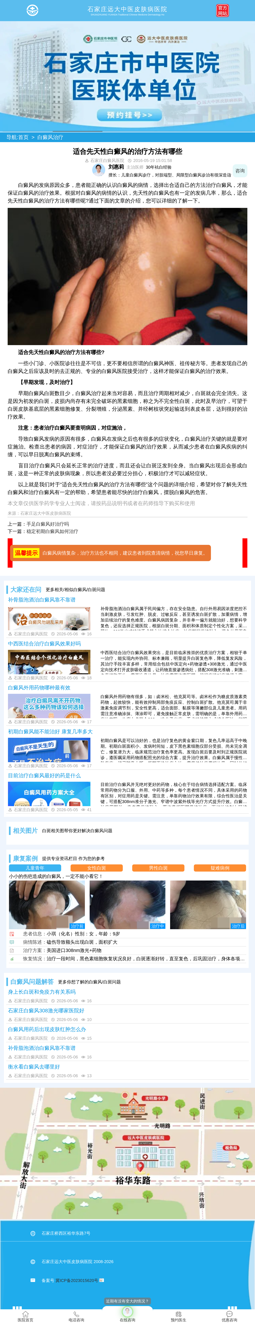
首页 (23, 137)
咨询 (240, 170)
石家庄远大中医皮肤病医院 (45, 513)
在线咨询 (127, 1314)
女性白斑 (96, 868)
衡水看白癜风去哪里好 (34, 1067)
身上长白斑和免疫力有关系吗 (42, 992)
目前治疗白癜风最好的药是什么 (44, 775)
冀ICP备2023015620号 (76, 1280)
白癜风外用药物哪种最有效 (39, 688)
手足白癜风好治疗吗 (48, 524)
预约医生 (178, 1316)
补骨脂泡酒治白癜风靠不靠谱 (42, 600)
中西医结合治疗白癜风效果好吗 (44, 644)
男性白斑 (158, 868)
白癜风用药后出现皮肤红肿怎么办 (47, 1029)
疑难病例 (220, 868)
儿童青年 (35, 868)
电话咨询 (76, 1316)
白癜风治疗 (50, 137)
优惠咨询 (229, 1316)
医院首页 (25, 1316)
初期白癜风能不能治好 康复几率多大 (50, 731)
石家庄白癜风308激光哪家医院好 (46, 1011)
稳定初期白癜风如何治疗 (52, 531)
